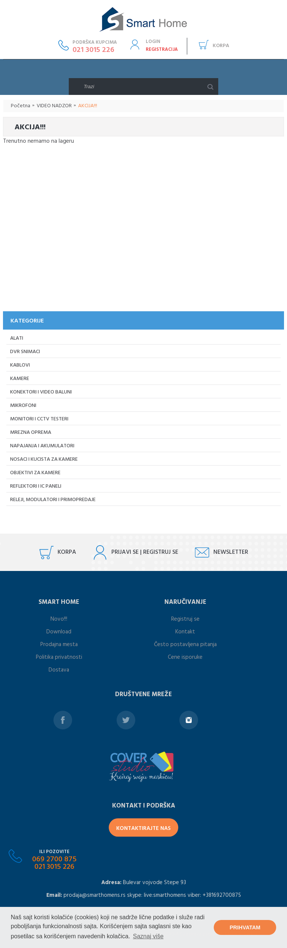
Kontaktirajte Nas (143, 828)
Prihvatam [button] (245, 927)
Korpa (221, 45)
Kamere (19, 378)
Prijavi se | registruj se (144, 552)
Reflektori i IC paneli (35, 486)
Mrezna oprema (30, 432)
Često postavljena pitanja (185, 644)
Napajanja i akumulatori (42, 446)
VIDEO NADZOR (54, 106)
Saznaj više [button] (148, 936)
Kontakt (185, 631)
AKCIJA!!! (87, 106)
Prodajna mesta (59, 644)
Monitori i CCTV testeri (39, 419)
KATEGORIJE (27, 321)
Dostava (59, 670)
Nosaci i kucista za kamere (44, 459)
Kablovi (20, 365)
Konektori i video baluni (41, 392)
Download (58, 631)
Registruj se (185, 619)
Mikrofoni (23, 405)
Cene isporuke (185, 657)
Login (153, 42)
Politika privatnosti (59, 657)
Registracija (162, 49)
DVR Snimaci (25, 352)
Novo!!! (58, 619)
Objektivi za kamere (35, 473)
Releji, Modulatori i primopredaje (53, 499)
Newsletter (230, 552)
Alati (16, 338)
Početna (20, 106)
